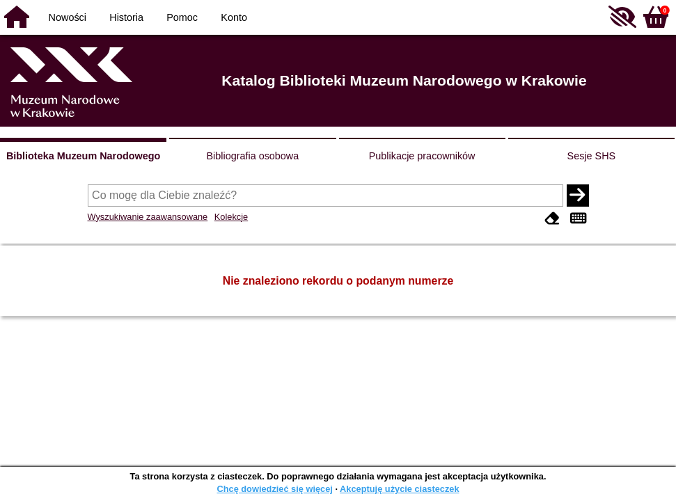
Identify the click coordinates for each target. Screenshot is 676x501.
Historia (126, 17)
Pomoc (182, 17)
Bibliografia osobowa (252, 155)
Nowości (67, 17)
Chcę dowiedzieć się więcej (274, 489)
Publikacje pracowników (422, 155)
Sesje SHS (591, 155)
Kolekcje (231, 217)
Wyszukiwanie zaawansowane (148, 217)
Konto (234, 17)
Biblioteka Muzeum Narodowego (83, 155)
